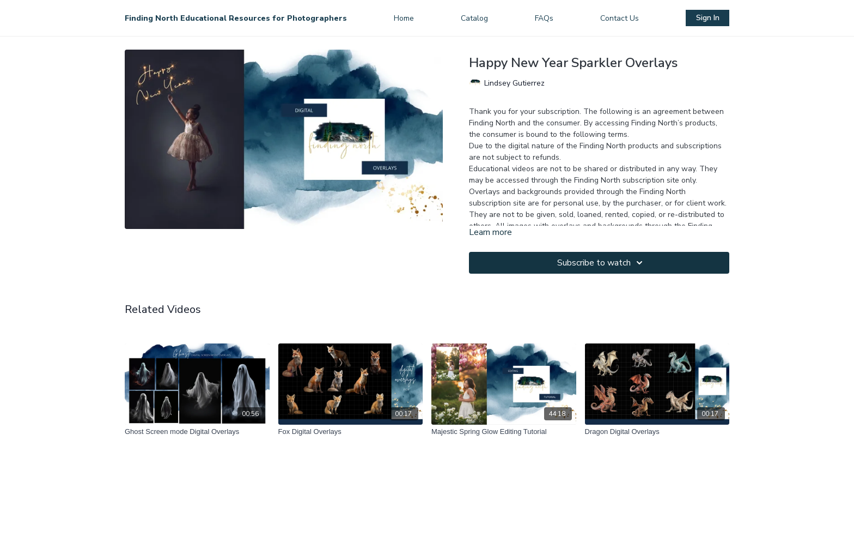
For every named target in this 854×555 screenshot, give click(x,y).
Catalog (474, 18)
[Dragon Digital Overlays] (657, 431)
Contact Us (619, 18)
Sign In (707, 18)
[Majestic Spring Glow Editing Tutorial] (503, 431)
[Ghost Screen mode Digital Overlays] (197, 431)
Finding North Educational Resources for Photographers (236, 18)
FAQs (544, 18)
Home (404, 18)
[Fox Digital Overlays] (350, 431)
